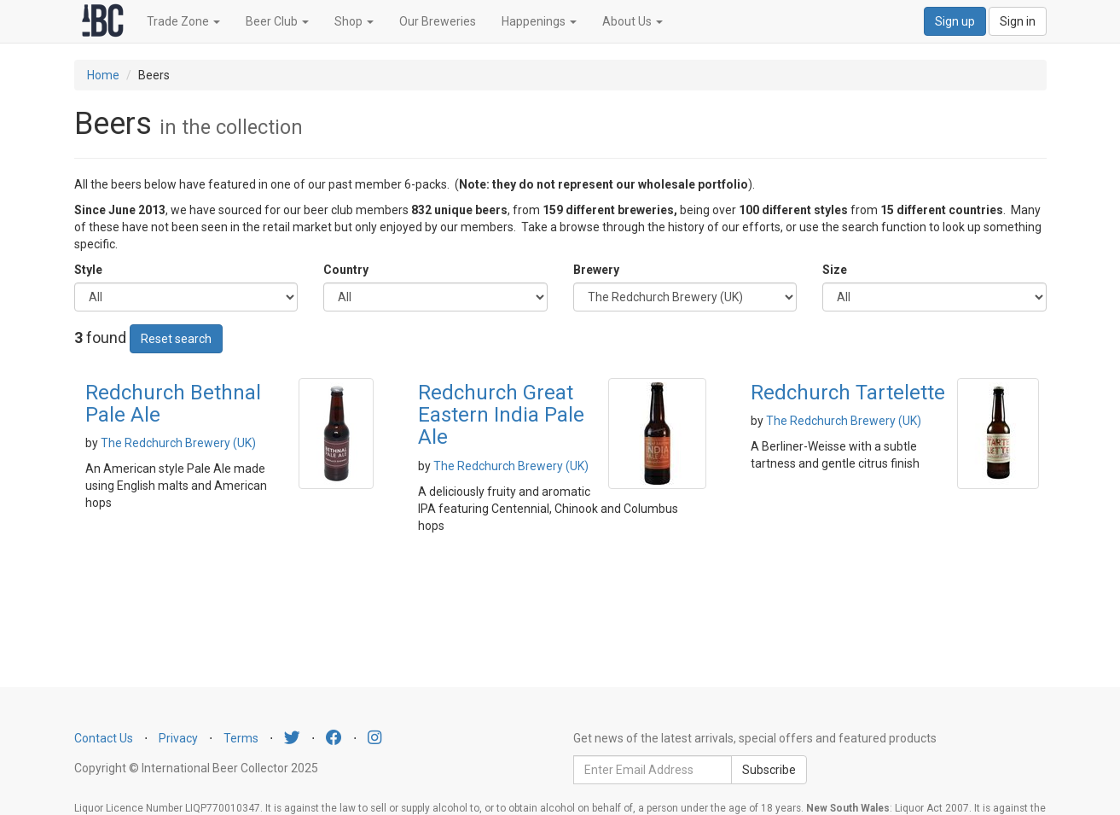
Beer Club (277, 21)
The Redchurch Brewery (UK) (178, 443)
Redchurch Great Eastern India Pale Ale (501, 415)
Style (88, 270)
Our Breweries (437, 21)
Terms (240, 738)
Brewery (596, 270)
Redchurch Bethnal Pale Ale (173, 404)
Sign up (955, 21)
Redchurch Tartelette (848, 393)
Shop (354, 21)
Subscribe (769, 770)
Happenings (539, 21)
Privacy (178, 738)
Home (103, 75)
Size (834, 270)
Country (345, 270)
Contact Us (103, 738)
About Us (632, 21)
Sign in (1018, 21)
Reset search (176, 339)
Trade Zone (183, 21)
